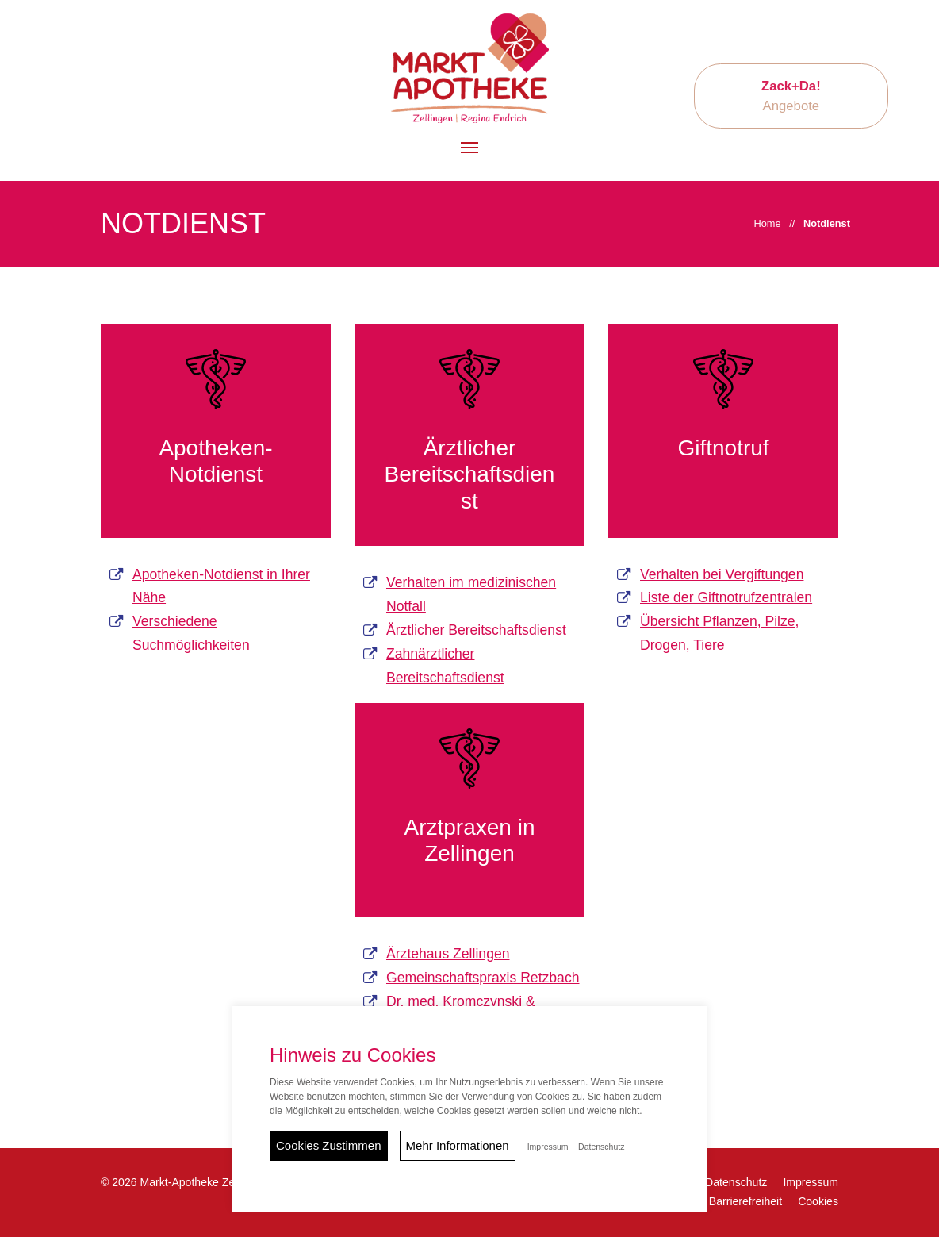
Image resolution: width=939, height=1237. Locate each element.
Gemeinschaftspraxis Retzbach (483, 977)
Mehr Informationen (457, 1145)
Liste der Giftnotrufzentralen (726, 597)
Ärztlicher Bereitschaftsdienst (476, 630)
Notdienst (826, 223)
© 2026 (184, 1182)
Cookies (818, 1201)
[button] (469, 147)
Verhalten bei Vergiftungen (721, 574)
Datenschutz (736, 1182)
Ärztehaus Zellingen (448, 954)
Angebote (791, 96)
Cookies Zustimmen (328, 1145)
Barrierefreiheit (745, 1201)
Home (766, 223)
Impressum (810, 1182)
